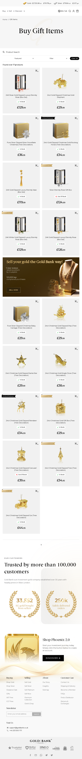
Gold (29, 3)
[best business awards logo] (56, 748)
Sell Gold (28, 682)
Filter (51, 58)
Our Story (46, 682)
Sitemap (46, 690)
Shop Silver (10, 686)
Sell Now (13, 290)
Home (5, 20)
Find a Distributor (67, 698)
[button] (36, 70)
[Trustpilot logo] (15, 748)
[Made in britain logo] (72, 748)
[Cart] (62, 11)
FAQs (63, 694)
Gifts (8, 694)
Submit (36, 714)
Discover (53, 658)
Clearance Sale (11, 690)
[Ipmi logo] (44, 748)
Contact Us (65, 682)
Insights (46, 686)
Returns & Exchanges (65, 702)
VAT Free (9, 698)
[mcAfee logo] (31, 748)
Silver (60, 3)
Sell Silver (28, 686)
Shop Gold (10, 682)
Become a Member (68, 690)
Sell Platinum (29, 690)
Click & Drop (29, 704)
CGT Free (9, 701)
